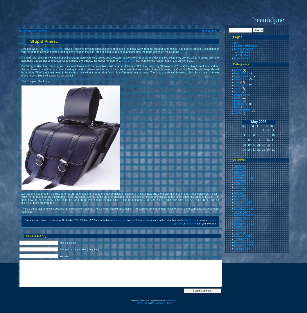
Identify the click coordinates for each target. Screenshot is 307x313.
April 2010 (240, 168)
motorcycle (120, 220)
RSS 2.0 (188, 220)
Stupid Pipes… (45, 41)
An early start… (210, 30)
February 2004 (242, 236)
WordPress (170, 300)
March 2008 (241, 184)
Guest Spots (241, 79)
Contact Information (245, 46)
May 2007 (240, 193)
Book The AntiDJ (244, 58)
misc (237, 82)
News (237, 91)
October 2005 (242, 227)
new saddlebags (53, 48)
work (237, 113)
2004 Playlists (245, 52)
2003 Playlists (245, 55)
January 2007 (242, 205)
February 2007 (242, 202)
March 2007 (241, 199)
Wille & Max (128, 60)
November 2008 (243, 178)
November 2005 (243, 224)
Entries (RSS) (142, 303)
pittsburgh (240, 94)
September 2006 (244, 214)
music (237, 88)
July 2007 (239, 187)
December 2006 (243, 208)
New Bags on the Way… (36, 30)
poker (237, 97)
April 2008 (240, 181)
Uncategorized (242, 110)
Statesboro (240, 103)
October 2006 (242, 211)
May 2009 (240, 171)
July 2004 (239, 233)
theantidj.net (268, 20)
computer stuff (242, 76)
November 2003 (243, 245)
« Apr (232, 153)
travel (237, 106)
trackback (191, 223)
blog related (241, 73)
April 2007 (240, 196)
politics (238, 100)
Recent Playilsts (243, 49)
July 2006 (239, 220)
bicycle (238, 70)
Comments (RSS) (162, 303)
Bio (236, 42)
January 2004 (242, 239)
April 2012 (240, 165)
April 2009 (240, 174)
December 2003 (243, 242)
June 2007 (240, 190)
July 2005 (239, 230)
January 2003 (242, 248)
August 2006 (241, 217)
